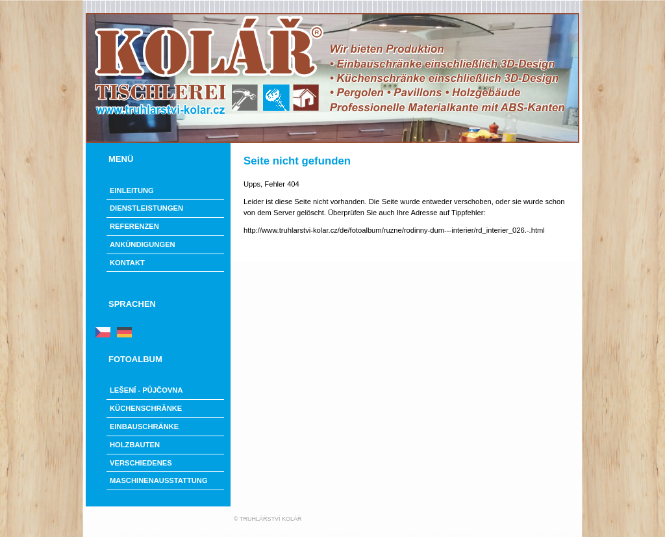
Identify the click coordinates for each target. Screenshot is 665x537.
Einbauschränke (144, 426)
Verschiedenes (141, 463)
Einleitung (132, 190)
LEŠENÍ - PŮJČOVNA (146, 390)
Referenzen (134, 226)
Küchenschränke (146, 408)
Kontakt (127, 263)
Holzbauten (135, 445)
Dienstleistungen (146, 208)
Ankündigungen (142, 244)
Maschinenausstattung (159, 480)
